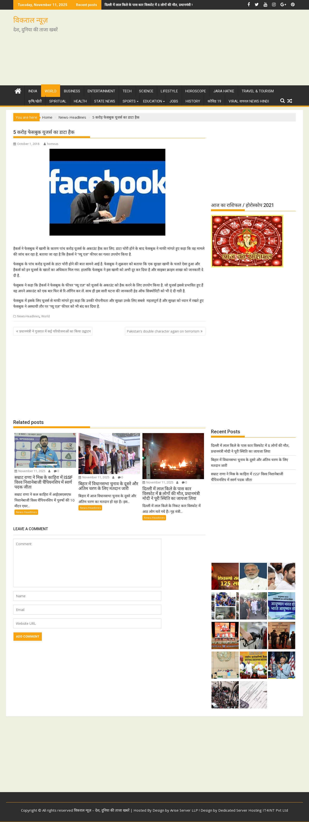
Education (152, 101)
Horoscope (195, 91)
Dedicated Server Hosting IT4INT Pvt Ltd (253, 810)
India (32, 91)
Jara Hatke (223, 91)
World (50, 91)
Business (72, 91)
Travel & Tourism (258, 91)
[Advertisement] (200, 49)
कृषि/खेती (35, 101)
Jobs (173, 101)
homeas (51, 144)
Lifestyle (169, 91)
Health (80, 101)
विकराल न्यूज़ (30, 20)
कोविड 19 (214, 101)
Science (146, 91)
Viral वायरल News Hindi (249, 101)
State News (104, 101)
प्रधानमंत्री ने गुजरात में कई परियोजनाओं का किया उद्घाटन (55, 331)
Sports (129, 101)
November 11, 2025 (29, 471)
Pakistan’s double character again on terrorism (163, 331)
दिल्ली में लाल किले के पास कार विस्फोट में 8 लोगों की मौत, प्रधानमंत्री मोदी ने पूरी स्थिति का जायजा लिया (170, 4)
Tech (127, 91)
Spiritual (57, 101)
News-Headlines (28, 316)
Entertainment (101, 91)
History (193, 101)
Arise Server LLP (184, 810)
